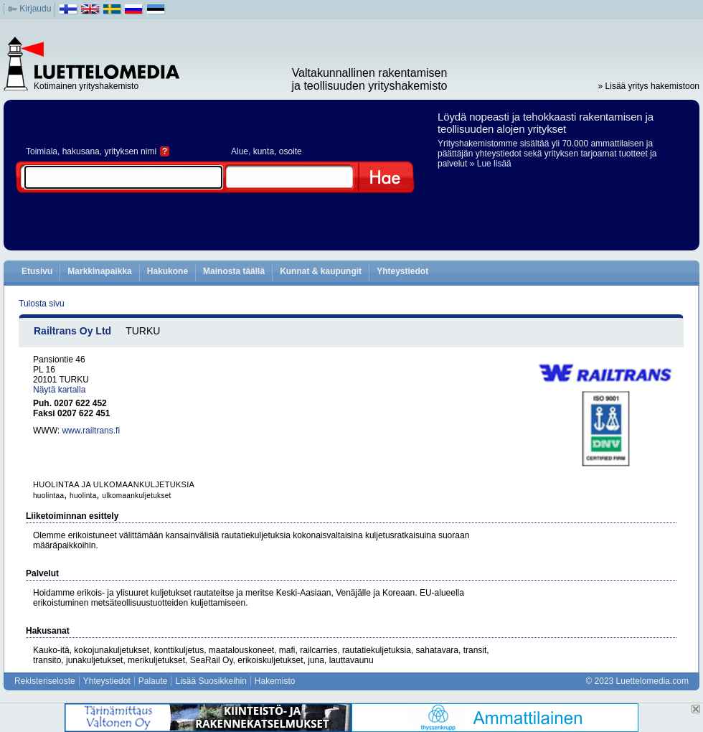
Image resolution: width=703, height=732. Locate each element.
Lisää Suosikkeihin (210, 681)
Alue (239, 151)
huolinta (83, 495)
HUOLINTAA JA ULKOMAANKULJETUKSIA (113, 484)
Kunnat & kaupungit (321, 271)
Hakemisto (275, 681)
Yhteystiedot (402, 271)
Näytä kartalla (59, 390)
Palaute (153, 681)
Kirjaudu (35, 9)
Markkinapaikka (99, 271)
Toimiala (41, 151)
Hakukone (167, 271)
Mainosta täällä (234, 271)
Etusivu (37, 271)
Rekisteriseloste (44, 681)
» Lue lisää (490, 164)
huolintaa (48, 495)
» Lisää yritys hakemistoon (648, 86)
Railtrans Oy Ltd (72, 331)
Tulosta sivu (42, 304)
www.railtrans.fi (91, 431)
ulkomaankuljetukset (136, 495)
